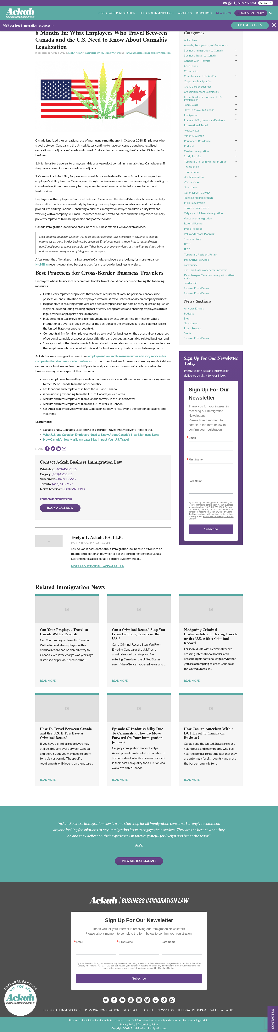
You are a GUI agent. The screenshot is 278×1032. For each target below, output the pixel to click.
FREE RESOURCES (250, 25)
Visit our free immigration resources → (28, 25)
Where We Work (222, 1010)
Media (187, 333)
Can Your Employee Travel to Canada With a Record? (64, 632)
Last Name (195, 481)
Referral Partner (193, 223)
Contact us (273, 1019)
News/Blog (224, 13)
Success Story (192, 239)
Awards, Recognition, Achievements (206, 45)
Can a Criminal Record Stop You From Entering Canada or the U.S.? (138, 634)
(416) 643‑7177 (62, 484)
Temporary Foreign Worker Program (205, 161)
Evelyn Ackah (75, 52)
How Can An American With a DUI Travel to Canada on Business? (208, 733)
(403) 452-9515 (66, 469)
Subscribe (211, 529)
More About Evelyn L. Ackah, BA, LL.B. (97, 566)
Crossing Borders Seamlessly (201, 91)
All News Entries (194, 308)
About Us (185, 13)
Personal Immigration (157, 13)
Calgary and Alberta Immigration (203, 213)
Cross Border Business (198, 86)
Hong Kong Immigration (198, 197)
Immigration (191, 115)
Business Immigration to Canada (203, 50)
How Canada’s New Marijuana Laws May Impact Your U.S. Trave (85, 439)
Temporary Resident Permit (200, 254)
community (190, 264)
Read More (48, 680)
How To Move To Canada (199, 109)
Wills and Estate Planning (199, 233)
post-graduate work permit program (205, 269)
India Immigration (194, 202)
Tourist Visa (191, 172)
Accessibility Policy (148, 1024)
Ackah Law (190, 40)
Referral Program (192, 1010)
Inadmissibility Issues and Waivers (102, 52)
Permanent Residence (197, 140)
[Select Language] (265, 3)
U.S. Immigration (194, 177)
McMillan (41, 264)
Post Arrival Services (196, 259)
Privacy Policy (127, 1024)
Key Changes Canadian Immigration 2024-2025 (209, 276)
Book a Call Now (251, 12)
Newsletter (191, 187)
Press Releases (193, 228)
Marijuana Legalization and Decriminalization (148, 52)
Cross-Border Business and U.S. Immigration (203, 98)
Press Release (192, 328)
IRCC (187, 244)
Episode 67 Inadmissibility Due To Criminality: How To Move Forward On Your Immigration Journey (137, 736)
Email (192, 438)
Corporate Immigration (116, 13)
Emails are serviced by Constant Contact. (155, 968)
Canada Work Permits (197, 60)
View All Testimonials (139, 861)
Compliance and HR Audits (200, 76)
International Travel (196, 125)
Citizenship (190, 71)
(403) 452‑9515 (62, 474)
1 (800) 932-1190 (73, 489)
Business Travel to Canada (200, 55)
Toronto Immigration (196, 208)
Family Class (191, 104)
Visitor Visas (191, 182)
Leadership (190, 283)
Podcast (189, 146)
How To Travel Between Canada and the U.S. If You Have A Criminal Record (66, 733)
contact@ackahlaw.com (56, 499)
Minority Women (194, 135)
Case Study (191, 65)
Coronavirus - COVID (197, 192)
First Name (196, 459)
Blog (186, 318)
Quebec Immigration (196, 151)
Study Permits (192, 156)
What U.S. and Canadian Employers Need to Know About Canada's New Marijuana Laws (101, 434)
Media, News (191, 130)
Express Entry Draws (196, 288)
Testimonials (191, 166)
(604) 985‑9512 (65, 479)
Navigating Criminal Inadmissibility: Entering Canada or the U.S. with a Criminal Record (210, 637)
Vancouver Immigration (198, 218)
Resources (204, 13)
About (148, 1010)
